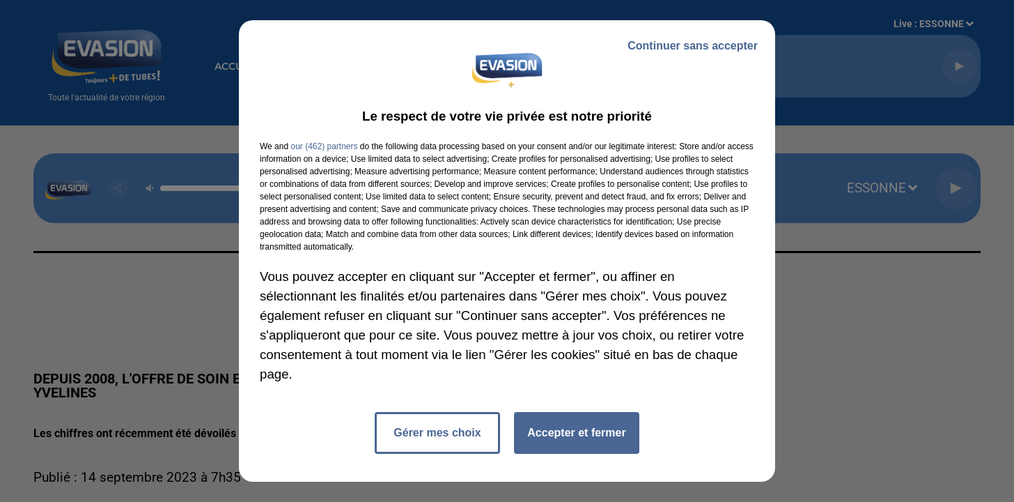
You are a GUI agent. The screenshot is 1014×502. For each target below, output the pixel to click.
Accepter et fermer (576, 433)
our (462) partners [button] (323, 146)
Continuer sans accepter (692, 46)
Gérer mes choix (437, 433)
